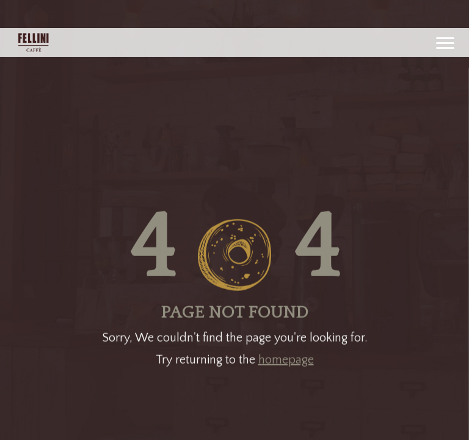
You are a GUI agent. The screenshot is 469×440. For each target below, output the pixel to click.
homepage (286, 358)
